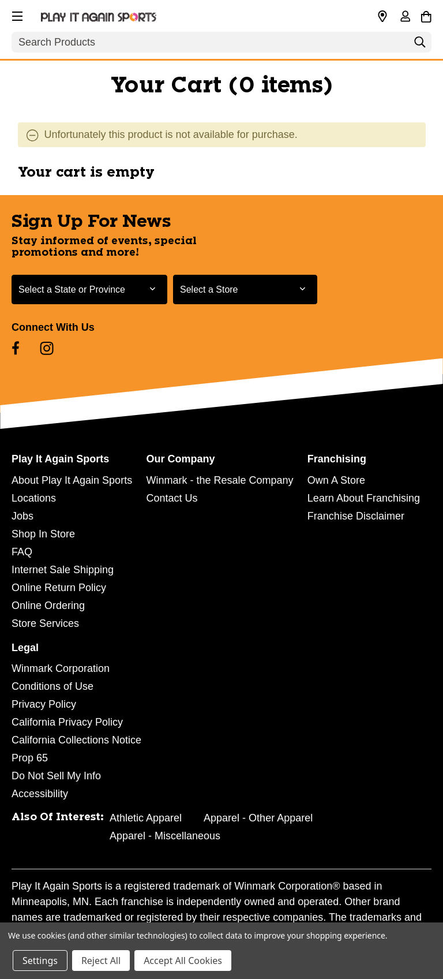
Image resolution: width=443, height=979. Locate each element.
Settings (40, 960)
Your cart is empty (86, 173)
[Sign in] (405, 17)
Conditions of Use (52, 686)
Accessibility (40, 793)
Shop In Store (43, 534)
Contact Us (171, 498)
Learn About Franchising (363, 498)
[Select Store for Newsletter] (245, 289)
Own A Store (336, 480)
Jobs (22, 516)
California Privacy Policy (67, 722)
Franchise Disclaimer (355, 516)
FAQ (22, 552)
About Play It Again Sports (72, 480)
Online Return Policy (59, 587)
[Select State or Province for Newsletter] (89, 289)
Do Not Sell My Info (56, 776)
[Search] (420, 45)
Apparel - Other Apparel (258, 818)
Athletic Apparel (146, 818)
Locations (34, 498)
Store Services (45, 623)
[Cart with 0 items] (426, 15)
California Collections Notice (76, 740)
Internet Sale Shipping (63, 570)
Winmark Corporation (61, 668)
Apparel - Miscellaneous (165, 836)
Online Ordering (48, 605)
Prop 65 (30, 758)
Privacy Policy (44, 704)
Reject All (101, 960)
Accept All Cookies (183, 960)
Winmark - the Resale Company (219, 480)
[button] (16, 14)
